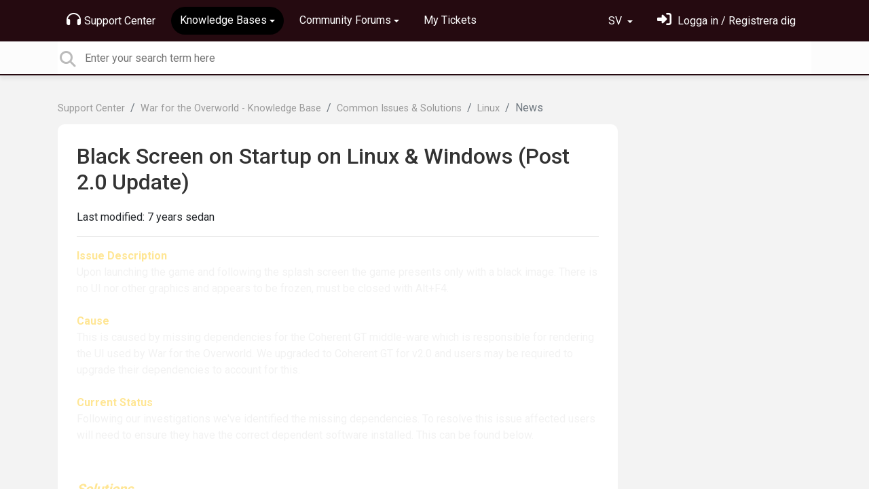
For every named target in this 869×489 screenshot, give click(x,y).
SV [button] (616, 20)
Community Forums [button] (345, 20)
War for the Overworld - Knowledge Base (231, 108)
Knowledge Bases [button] (223, 20)
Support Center (111, 19)
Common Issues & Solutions (399, 108)
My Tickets (450, 20)
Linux (488, 108)
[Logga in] (726, 21)
